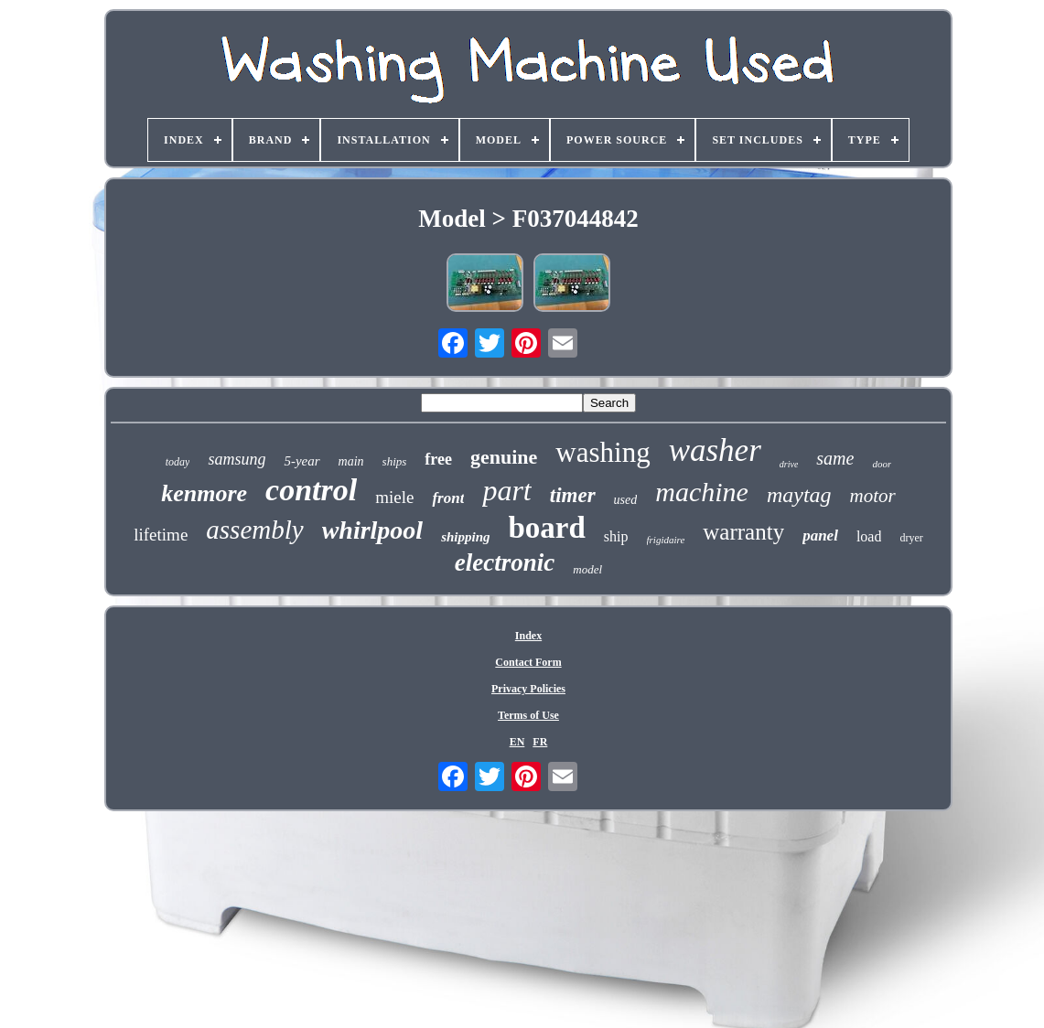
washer (715, 450)
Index (528, 635)
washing (602, 452)
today (178, 461)
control (311, 490)
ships (394, 461)
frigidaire (666, 539)
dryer (910, 537)
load (869, 536)
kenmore (204, 493)
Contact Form (528, 662)
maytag (799, 495)
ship (616, 536)
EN (517, 741)
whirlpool (372, 530)
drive (789, 464)
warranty (743, 531)
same (835, 458)
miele (394, 497)
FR (540, 741)
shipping (465, 537)
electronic (504, 562)
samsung (236, 459)
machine (701, 492)
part (506, 490)
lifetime (161, 534)
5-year (301, 461)
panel (820, 535)
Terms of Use (528, 715)
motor (873, 496)
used (626, 500)
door (881, 463)
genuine (503, 456)
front (448, 498)
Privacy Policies (528, 688)
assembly (254, 529)
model (587, 569)
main (351, 461)
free (438, 459)
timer (573, 495)
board (547, 527)
